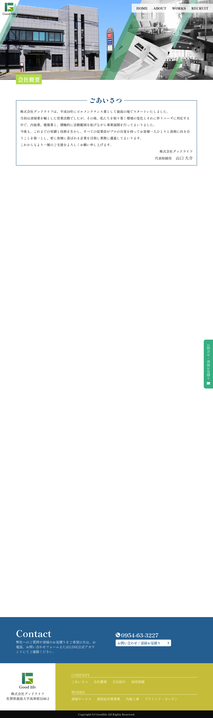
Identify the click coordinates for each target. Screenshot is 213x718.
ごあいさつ (79, 681)
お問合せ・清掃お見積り (208, 364)
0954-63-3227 (137, 635)
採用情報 (137, 681)
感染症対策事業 (108, 698)
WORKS (179, 8)
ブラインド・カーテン (161, 698)
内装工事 (132, 698)
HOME (142, 8)
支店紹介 (119, 681)
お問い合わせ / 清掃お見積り (139, 643)
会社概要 (100, 681)
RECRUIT (199, 8)
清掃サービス (81, 698)
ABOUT (159, 8)
